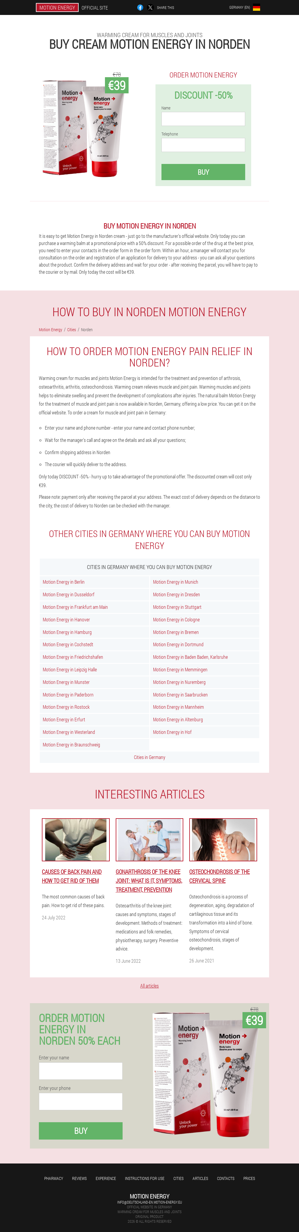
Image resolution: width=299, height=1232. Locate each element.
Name (165, 108)
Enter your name (54, 1057)
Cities (178, 1178)
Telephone (169, 134)
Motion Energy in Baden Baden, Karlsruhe (190, 657)
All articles (149, 985)
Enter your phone (55, 1088)
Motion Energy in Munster (66, 682)
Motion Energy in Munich (175, 582)
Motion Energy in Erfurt (64, 719)
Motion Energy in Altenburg (178, 719)
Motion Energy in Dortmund (178, 644)
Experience (106, 1178)
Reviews (79, 1178)
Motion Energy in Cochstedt (68, 644)
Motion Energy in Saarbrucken (180, 694)
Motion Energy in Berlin (64, 582)
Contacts (225, 1178)
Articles (200, 1178)
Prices (249, 1178)
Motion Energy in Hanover (66, 619)
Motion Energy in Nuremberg (179, 682)
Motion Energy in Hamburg (67, 632)
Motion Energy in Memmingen (180, 669)
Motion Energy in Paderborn (68, 694)
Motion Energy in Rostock (66, 707)
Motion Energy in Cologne (176, 619)
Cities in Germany (149, 757)
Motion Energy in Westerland (69, 732)
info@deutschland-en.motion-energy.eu (149, 1202)
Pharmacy (53, 1178)
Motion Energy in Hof (172, 732)
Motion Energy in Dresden (176, 594)
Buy (203, 172)
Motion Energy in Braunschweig (71, 744)
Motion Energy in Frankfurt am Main (75, 607)
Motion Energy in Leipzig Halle (70, 669)
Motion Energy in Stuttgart (177, 607)
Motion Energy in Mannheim (178, 707)
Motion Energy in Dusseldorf (68, 594)
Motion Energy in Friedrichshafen (73, 657)
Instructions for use (144, 1178)
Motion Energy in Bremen (176, 632)
